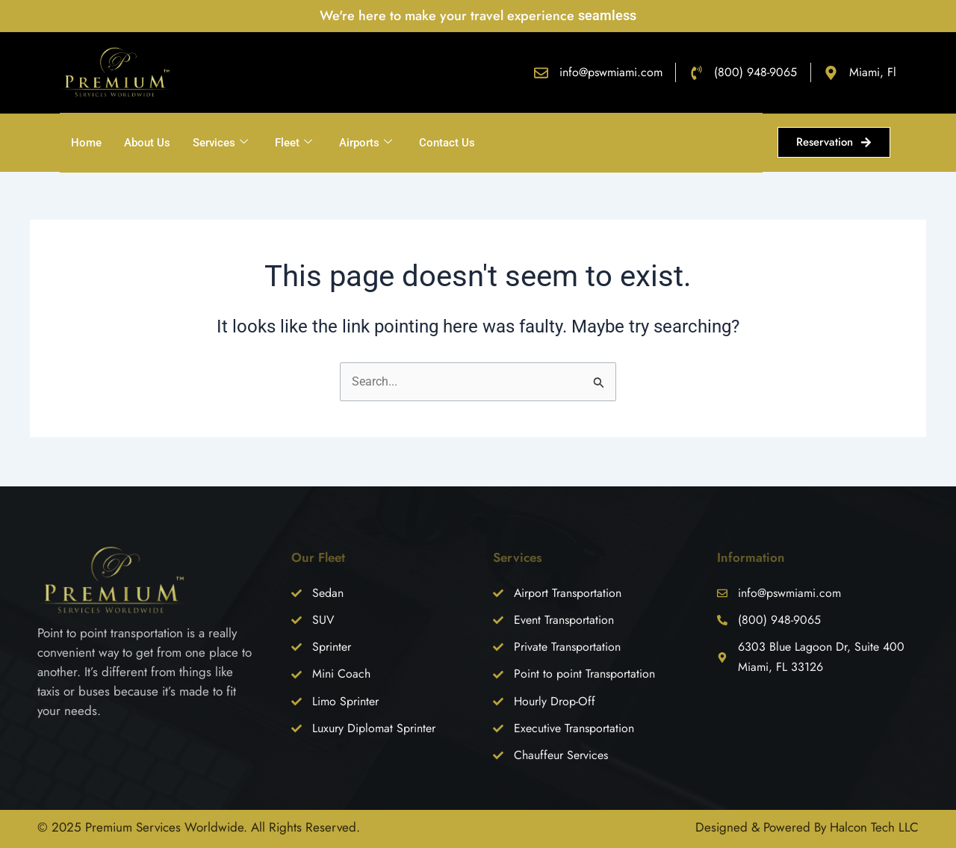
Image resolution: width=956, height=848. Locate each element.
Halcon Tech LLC (874, 827)
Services (220, 142)
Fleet (293, 142)
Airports (365, 142)
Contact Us (447, 142)
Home (86, 142)
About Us (147, 142)
